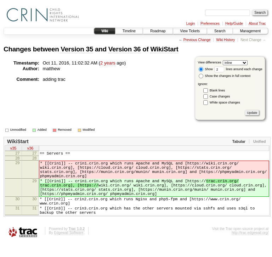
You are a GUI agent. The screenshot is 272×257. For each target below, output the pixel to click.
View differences (209, 62)
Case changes (220, 96)
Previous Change (197, 40)
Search (220, 31)
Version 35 (77, 49)
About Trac (257, 24)
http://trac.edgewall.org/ (250, 248)
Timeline (129, 31)
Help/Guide (234, 24)
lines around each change (238, 69)
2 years (107, 63)
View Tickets (190, 31)
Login (190, 24)
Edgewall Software (68, 248)
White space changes (225, 102)
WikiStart (164, 49)
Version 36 (124, 49)
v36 (30, 149)
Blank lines (217, 90)
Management (250, 31)
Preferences (210, 24)
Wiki (104, 31)
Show (206, 69)
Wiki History (225, 40)
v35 (13, 149)
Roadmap (157, 31)
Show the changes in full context (225, 76)
